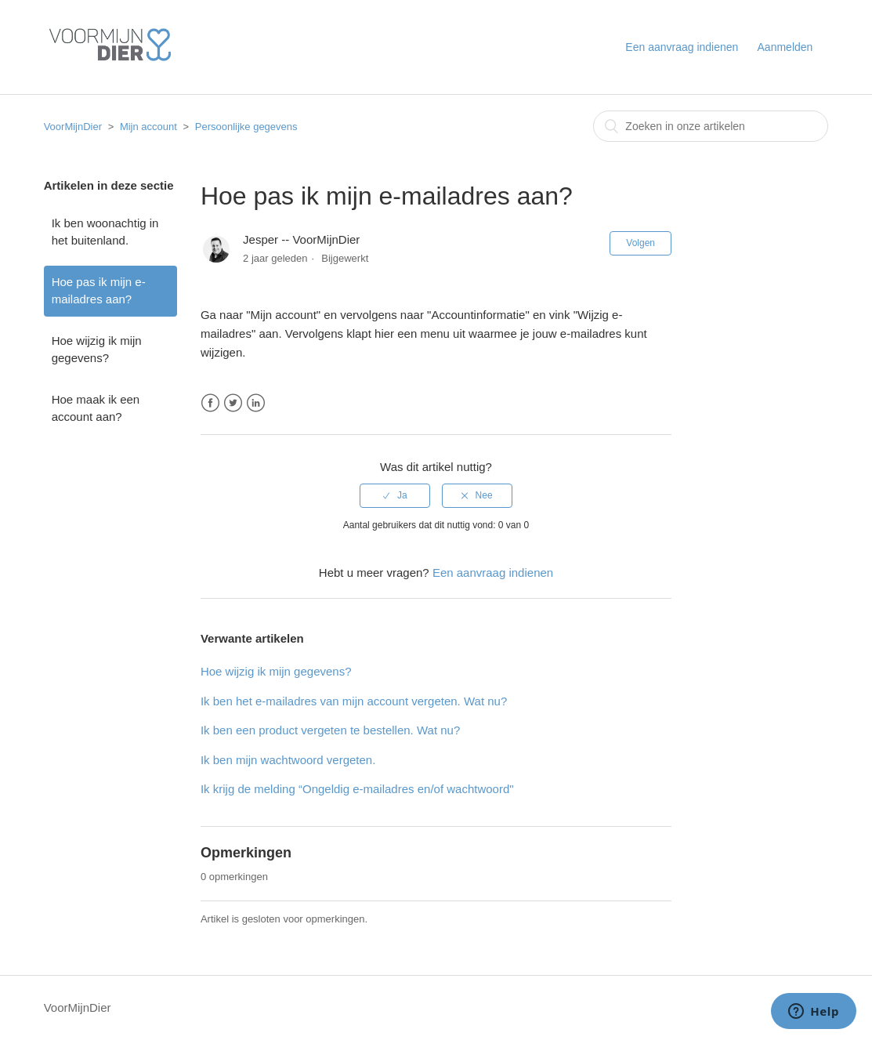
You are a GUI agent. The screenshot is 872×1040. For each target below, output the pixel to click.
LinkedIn (256, 403)
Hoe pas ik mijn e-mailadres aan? (99, 290)
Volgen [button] (640, 242)
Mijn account (148, 126)
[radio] (395, 495)
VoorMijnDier (73, 126)
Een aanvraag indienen (681, 47)
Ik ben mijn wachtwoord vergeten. (288, 759)
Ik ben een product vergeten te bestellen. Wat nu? (330, 730)
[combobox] (710, 126)
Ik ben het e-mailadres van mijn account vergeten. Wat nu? (354, 701)
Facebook (210, 403)
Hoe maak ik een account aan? (96, 408)
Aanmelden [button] (785, 47)
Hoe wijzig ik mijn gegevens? (97, 349)
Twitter (233, 403)
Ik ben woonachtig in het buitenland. (105, 232)
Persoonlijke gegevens (246, 126)
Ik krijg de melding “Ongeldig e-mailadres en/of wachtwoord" (357, 788)
